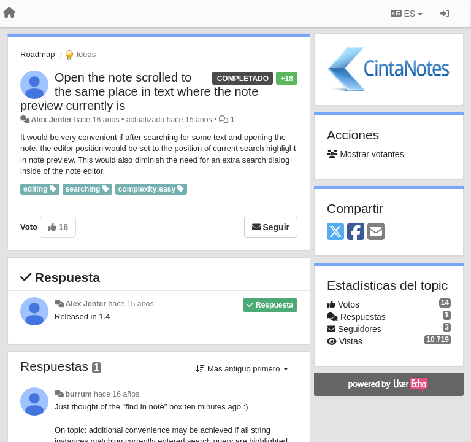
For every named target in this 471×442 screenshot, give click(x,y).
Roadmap (37, 54)
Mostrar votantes (365, 154)
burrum (78, 394)
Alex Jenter (51, 119)
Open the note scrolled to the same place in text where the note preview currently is (139, 91)
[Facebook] (355, 232)
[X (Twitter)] (335, 232)
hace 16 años (116, 394)
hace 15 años (130, 304)
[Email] (376, 232)
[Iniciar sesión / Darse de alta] (445, 13)
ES (407, 13)
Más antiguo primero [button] (242, 368)
